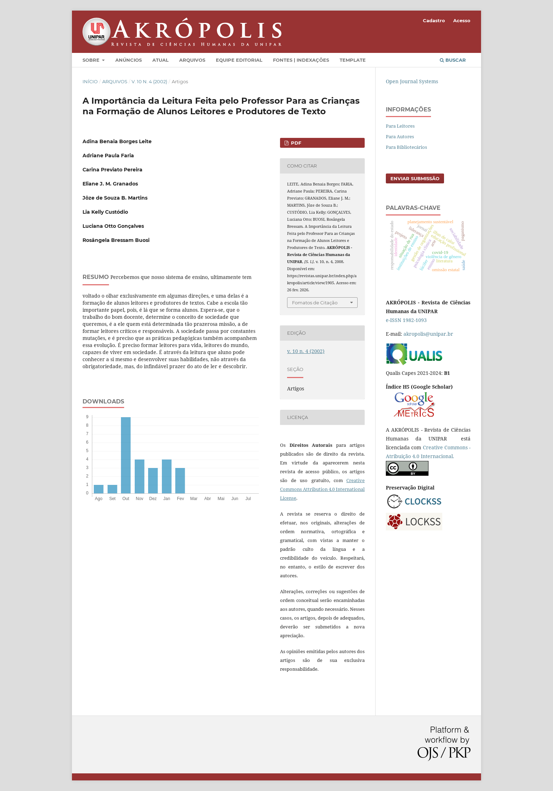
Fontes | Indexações (301, 60)
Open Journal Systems (412, 81)
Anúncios (128, 60)
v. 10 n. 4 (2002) (149, 81)
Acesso (461, 20)
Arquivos (192, 60)
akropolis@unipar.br (428, 333)
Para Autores (400, 136)
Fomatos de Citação (315, 302)
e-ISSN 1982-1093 (406, 320)
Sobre (92, 60)
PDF (295, 143)
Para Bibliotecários (406, 147)
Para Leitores (400, 126)
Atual (160, 60)
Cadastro (434, 20)
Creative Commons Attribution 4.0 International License (322, 489)
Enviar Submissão (414, 178)
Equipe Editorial (239, 60)
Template (353, 60)
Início (90, 81)
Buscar (453, 60)
